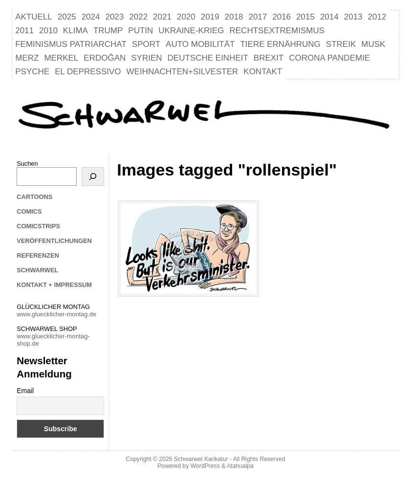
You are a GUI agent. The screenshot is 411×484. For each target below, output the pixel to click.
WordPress (205, 465)
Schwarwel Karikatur (201, 459)
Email (25, 391)
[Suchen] (93, 176)
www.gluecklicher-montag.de (56, 314)
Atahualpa (240, 465)
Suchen (27, 163)
